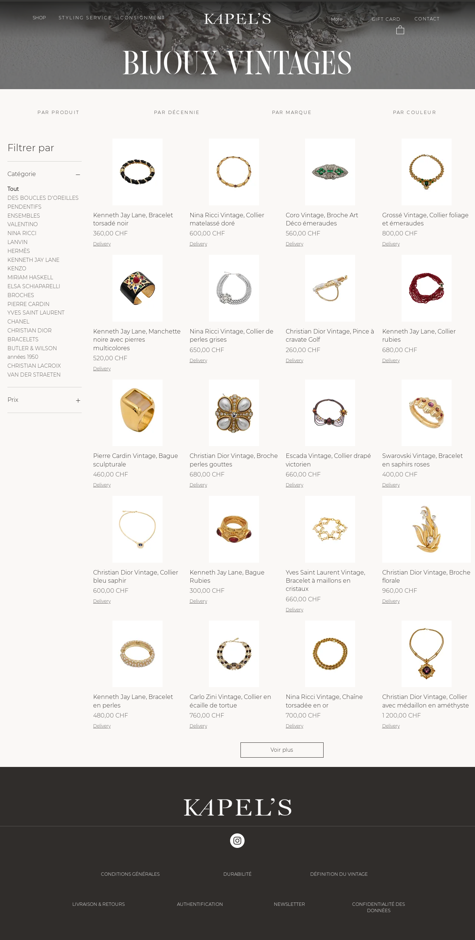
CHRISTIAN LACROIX (34, 365)
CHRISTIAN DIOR (29, 330)
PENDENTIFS (24, 206)
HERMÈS (18, 250)
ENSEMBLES (23, 215)
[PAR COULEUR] (418, 112)
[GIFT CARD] (387, 19)
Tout (13, 188)
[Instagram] (237, 840)
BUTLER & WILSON (32, 348)
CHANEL (18, 321)
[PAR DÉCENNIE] (178, 112)
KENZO (16, 268)
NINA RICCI (21, 233)
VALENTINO (22, 224)
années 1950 (22, 356)
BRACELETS (23, 339)
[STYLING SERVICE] (86, 17)
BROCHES (20, 295)
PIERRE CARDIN (28, 304)
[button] (39, 17)
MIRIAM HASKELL (30, 277)
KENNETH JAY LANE (33, 259)
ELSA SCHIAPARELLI (33, 286)
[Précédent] (41, 45)
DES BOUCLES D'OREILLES (43, 197)
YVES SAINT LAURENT (36, 312)
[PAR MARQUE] (297, 112)
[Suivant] (433, 45)
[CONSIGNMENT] (143, 17)
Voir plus (282, 750)
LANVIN (17, 241)
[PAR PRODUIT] (59, 112)
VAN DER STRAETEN (33, 374)
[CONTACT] (428, 18)
